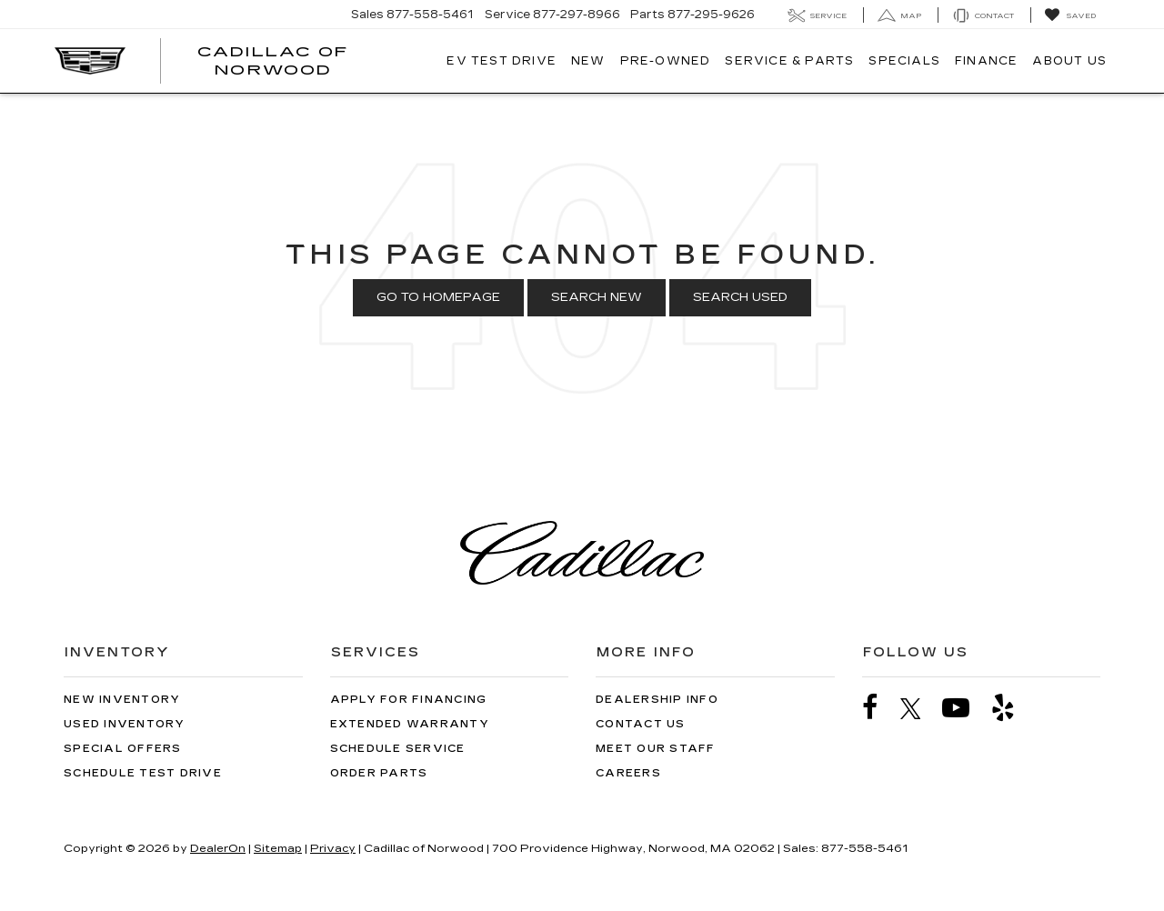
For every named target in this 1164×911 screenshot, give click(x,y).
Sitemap (278, 848)
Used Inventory (125, 724)
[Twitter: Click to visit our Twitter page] (919, 708)
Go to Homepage (438, 297)
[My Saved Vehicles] (1069, 15)
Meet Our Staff (656, 749)
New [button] (588, 61)
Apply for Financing (408, 700)
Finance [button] (986, 61)
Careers (628, 773)
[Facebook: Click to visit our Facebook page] (879, 708)
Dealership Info (657, 700)
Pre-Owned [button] (665, 61)
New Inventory (122, 700)
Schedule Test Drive (143, 773)
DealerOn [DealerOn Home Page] (218, 848)
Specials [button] (904, 61)
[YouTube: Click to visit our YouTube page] (965, 708)
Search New (596, 297)
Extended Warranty (409, 724)
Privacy (333, 848)
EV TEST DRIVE (502, 61)
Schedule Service (398, 749)
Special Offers (123, 749)
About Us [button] (1069, 61)
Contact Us (641, 724)
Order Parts (379, 773)
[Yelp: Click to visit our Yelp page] (1012, 708)
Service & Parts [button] (789, 61)
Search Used (740, 297)
